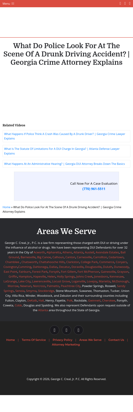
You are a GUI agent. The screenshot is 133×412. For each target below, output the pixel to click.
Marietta (104, 298)
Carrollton (100, 274)
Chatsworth (29, 279)
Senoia (20, 308)
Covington (10, 284)
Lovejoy (92, 298)
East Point (10, 288)
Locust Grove (61, 298)
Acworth (39, 269)
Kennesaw (117, 293)
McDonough (120, 298)
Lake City (24, 298)
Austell (89, 269)
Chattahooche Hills (52, 279)
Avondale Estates (107, 269)
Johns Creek (84, 293)
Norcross (39, 303)
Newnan (26, 303)
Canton (70, 274)
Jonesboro (101, 293)
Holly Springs (66, 293)
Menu (9, 4)
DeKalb (32, 317)
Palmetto (53, 303)
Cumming (24, 284)
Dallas (53, 284)
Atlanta (78, 269)
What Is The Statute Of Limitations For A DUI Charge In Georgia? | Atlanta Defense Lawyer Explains (62, 168)
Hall (41, 317)
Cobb (18, 322)
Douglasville (93, 284)
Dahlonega (40, 284)
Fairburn (25, 288)
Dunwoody (121, 284)
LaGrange (10, 298)
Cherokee (108, 317)
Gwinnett (94, 317)
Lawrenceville (41, 298)
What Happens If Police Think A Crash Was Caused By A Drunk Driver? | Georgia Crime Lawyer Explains (64, 153)
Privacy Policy (62, 356)
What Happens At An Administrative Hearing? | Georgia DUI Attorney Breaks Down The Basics (64, 181)
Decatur (64, 284)
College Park (89, 279)
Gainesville (108, 288)
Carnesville (84, 274)
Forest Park (40, 288)
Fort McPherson (88, 288)
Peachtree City (71, 303)
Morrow (13, 303)
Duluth (107, 284)
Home (6, 224)
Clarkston (72, 279)
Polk (70, 317)
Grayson (122, 288)
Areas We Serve (90, 356)
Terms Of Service (34, 356)
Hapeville (39, 293)
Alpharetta (53, 269)
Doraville (78, 284)
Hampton (25, 293)
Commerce (106, 279)
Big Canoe (44, 274)
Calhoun (58, 274)
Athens (67, 269)
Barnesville (28, 274)
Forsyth (54, 288)
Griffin (13, 293)
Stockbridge (46, 308)
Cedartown (116, 274)
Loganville (78, 298)
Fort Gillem (68, 288)
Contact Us (116, 356)
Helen (51, 293)
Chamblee (12, 279)
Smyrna (31, 308)
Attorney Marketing (66, 361)
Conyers (121, 279)
